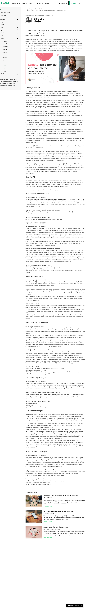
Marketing (36, 35)
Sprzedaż (57, 529)
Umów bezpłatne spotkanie (75, 605)
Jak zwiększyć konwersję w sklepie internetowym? (59, 511)
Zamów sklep (77, 3)
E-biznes (43, 35)
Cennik (37, 3)
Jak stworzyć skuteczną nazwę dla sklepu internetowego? (61, 496)
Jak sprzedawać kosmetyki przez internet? (57, 527)
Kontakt (52, 3)
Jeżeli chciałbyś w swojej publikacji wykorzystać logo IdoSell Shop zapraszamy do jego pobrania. (9, 83)
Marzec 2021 (38, 9)
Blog (27, 9)
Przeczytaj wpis (48, 506)
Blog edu (31, 9)
